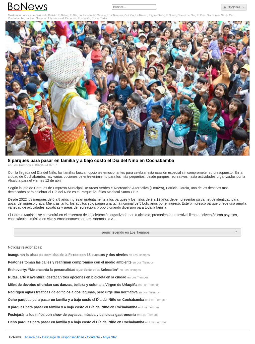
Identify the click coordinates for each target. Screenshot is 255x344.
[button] (234, 7)
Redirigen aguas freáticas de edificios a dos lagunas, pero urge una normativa (72, 292)
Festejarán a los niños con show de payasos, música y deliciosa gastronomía (72, 315)
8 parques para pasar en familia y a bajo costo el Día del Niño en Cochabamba (72, 307)
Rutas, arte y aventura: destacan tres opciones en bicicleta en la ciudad (67, 277)
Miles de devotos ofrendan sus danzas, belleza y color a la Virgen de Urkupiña (72, 285)
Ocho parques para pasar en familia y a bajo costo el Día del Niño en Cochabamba (76, 300)
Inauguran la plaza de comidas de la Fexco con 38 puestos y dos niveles (68, 255)
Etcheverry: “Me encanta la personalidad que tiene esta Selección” (63, 270)
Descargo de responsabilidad (63, 337)
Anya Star (110, 337)
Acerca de (32, 337)
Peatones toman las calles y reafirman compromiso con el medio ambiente (69, 262)
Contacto (93, 337)
